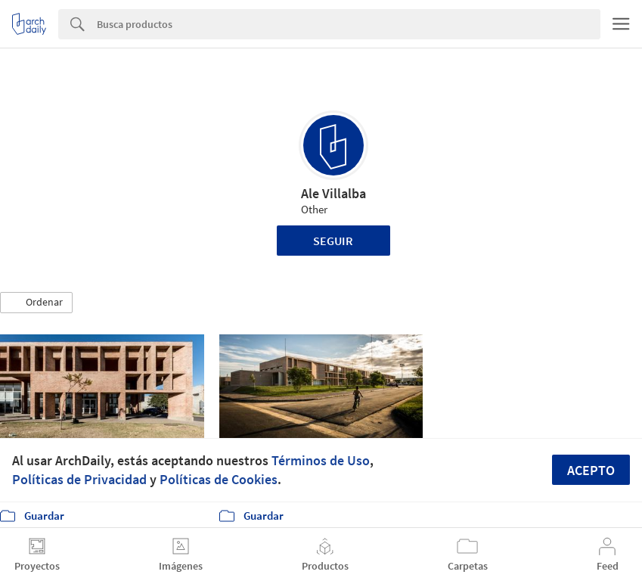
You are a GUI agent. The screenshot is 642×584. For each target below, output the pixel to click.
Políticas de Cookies (219, 479)
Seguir (333, 240)
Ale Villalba (333, 193)
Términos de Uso (320, 460)
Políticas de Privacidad (79, 479)
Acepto (591, 470)
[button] (36, 302)
